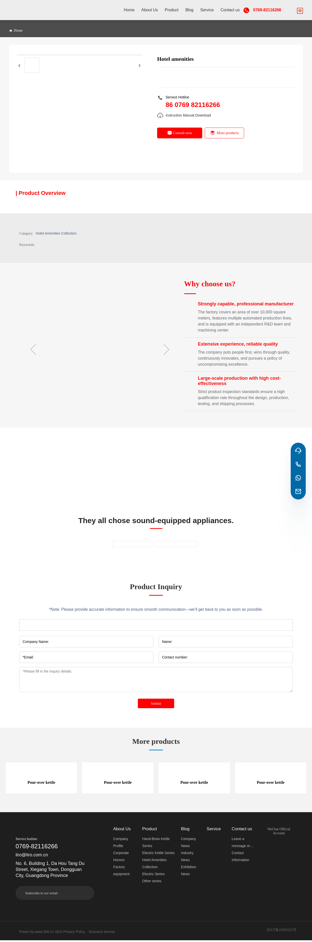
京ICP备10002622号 (281, 931)
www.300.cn (44, 933)
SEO (58, 933)
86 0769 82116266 (193, 104)
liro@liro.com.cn (32, 856)
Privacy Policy (74, 933)
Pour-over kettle (41, 783)
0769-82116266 (267, 10)
